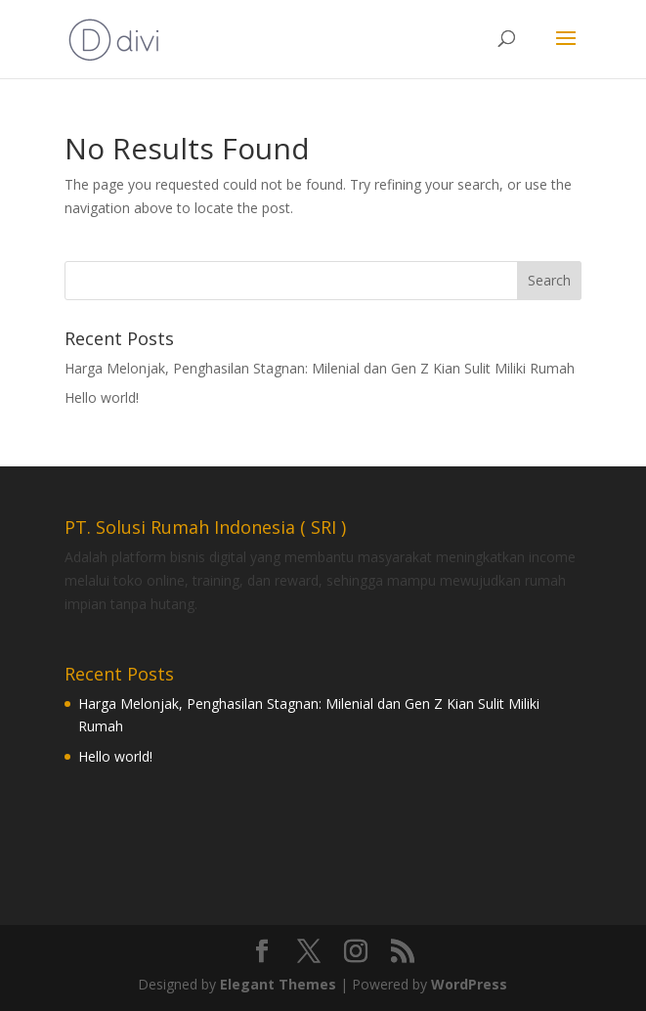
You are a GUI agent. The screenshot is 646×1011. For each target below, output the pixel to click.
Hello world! (102, 397)
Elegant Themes (278, 984)
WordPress (469, 984)
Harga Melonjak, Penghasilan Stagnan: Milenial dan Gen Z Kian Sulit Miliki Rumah (320, 368)
